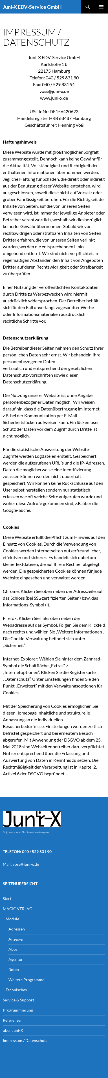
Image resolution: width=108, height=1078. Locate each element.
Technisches (16, 989)
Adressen (16, 929)
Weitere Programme (26, 979)
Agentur (15, 959)
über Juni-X (13, 1030)
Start (7, 898)
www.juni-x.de (54, 98)
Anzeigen (16, 939)
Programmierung (18, 1010)
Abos (12, 949)
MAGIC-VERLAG (17, 908)
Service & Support (18, 999)
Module (12, 918)
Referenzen (13, 1020)
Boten (13, 969)
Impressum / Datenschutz (25, 1040)
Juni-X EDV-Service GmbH (32, 7)
